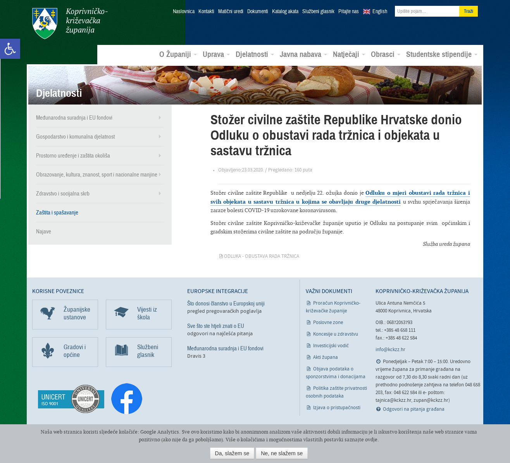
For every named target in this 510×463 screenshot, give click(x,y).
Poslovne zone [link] (328, 322)
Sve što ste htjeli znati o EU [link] (215, 326)
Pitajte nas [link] (348, 11)
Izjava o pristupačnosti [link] (336, 407)
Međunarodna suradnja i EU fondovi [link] (74, 118)
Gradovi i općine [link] (75, 351)
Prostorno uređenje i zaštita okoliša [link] (73, 155)
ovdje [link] (371, 439)
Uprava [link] (216, 54)
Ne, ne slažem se (282, 453)
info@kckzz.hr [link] (390, 349)
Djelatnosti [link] (255, 54)
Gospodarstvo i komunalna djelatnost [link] (75, 137)
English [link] (379, 11)
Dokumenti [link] (257, 11)
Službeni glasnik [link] (318, 11)
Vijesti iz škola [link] (147, 313)
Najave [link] (43, 231)
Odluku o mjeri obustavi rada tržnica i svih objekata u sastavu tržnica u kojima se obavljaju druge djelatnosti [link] (340, 197)
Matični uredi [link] (230, 11)
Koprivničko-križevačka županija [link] (70, 23)
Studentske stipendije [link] (441, 54)
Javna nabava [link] (303, 54)
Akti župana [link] (325, 357)
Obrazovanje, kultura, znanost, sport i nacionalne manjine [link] (96, 174)
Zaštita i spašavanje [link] (57, 212)
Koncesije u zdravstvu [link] (335, 334)
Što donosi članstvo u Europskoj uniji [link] (226, 303)
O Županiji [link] (178, 54)
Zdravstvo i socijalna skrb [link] (63, 193)
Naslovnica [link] (184, 11)
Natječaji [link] (349, 54)
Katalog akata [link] (285, 11)
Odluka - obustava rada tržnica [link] (261, 256)
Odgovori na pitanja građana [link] (414, 409)
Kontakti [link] (206, 11)
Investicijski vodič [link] (331, 345)
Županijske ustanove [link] (77, 313)
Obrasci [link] (385, 54)
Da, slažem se (232, 453)
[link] (10, 49)
